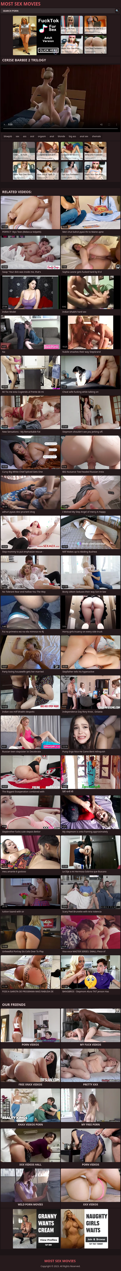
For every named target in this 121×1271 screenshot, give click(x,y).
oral (32, 136)
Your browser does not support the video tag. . (60, 98)
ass (24, 136)
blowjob (8, 136)
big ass (72, 136)
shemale (96, 136)
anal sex (84, 136)
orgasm (42, 136)
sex (17, 136)
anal (52, 136)
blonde (61, 136)
